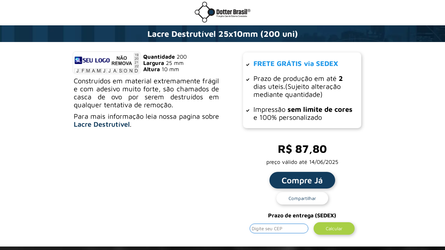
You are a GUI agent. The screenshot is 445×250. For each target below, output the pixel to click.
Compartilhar (302, 198)
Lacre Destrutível (102, 124)
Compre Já (302, 180)
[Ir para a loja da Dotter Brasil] (222, 20)
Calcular (334, 228)
